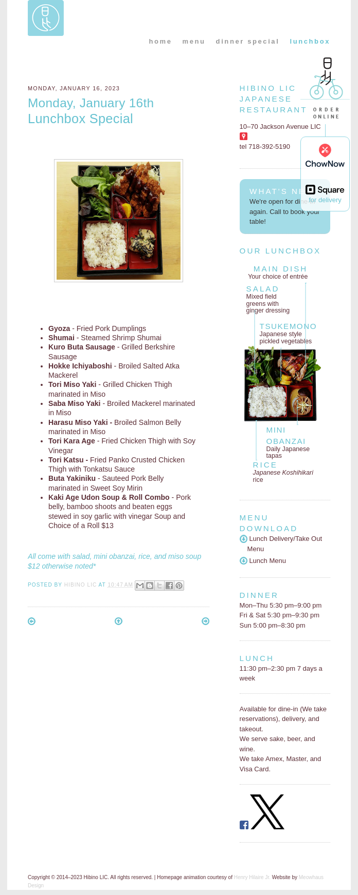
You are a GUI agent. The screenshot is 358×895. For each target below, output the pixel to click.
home (160, 41)
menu (194, 41)
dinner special (248, 41)
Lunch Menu (263, 561)
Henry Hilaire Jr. (252, 877)
